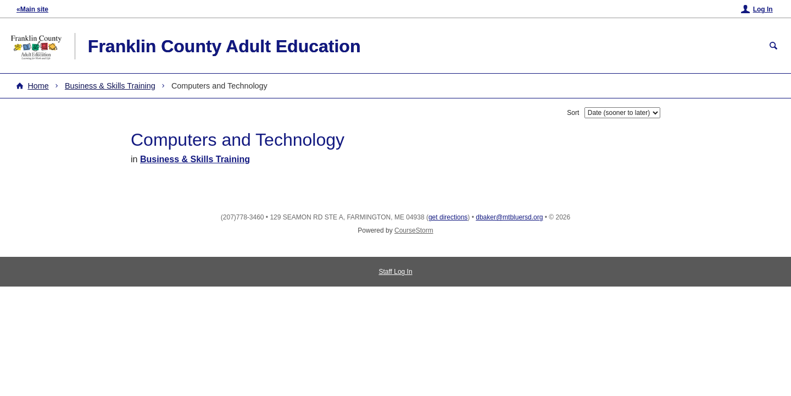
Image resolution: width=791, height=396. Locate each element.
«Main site (32, 9)
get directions (447, 217)
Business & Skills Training (110, 85)
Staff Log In (395, 272)
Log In (763, 9)
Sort (573, 113)
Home (37, 85)
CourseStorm (413, 230)
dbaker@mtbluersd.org (509, 217)
